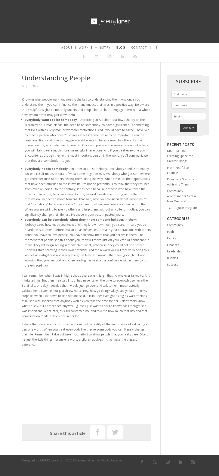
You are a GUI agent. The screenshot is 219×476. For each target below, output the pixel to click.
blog (120, 47)
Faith (170, 232)
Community (175, 225)
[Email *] (188, 116)
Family (171, 238)
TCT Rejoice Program (182, 208)
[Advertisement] (86, 384)
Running (172, 258)
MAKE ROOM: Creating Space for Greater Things (180, 156)
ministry (102, 47)
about (67, 47)
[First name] (188, 94)
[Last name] (188, 105)
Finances (173, 245)
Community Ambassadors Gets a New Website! (181, 196)
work (84, 47)
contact (139, 47)
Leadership (174, 251)
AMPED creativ (51, 460)
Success (172, 264)
